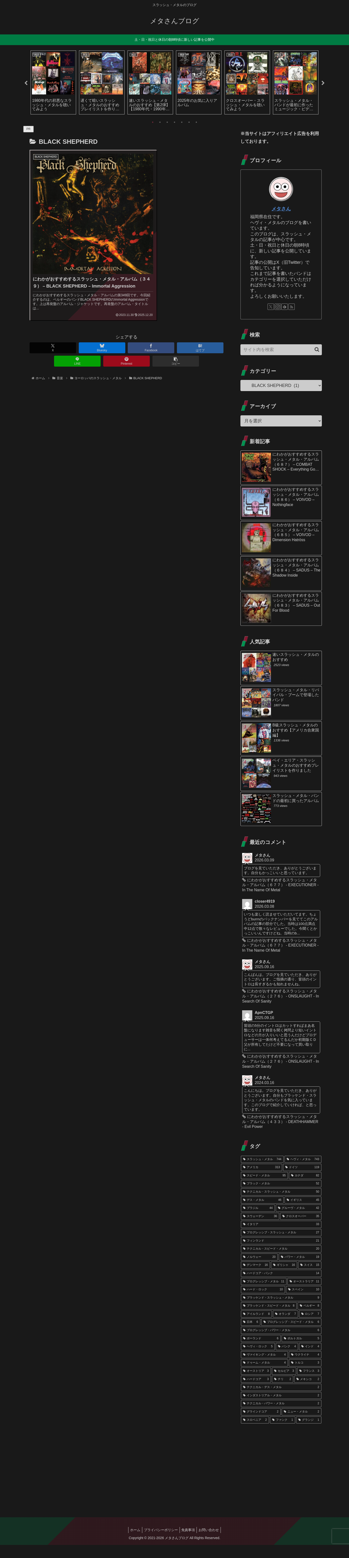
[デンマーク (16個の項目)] (255, 1278)
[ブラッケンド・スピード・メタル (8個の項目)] (269, 1319)
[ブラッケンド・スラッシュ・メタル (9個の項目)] (281, 1311)
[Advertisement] (281, 1479)
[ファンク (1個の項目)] (282, 1433)
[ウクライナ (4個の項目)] (305, 1368)
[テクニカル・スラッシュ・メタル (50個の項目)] (281, 1205)
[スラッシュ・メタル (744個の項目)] (262, 1172)
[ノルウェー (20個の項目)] (259, 1270)
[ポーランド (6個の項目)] (261, 1351)
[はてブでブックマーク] (200, 324)
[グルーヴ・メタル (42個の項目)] (298, 1221)
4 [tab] (174, 122)
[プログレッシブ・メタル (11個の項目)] (263, 1294)
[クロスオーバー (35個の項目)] (300, 1229)
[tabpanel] (53, 82)
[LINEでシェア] (77, 338)
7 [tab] (196, 122)
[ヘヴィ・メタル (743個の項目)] (303, 1172)
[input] (281, 349)
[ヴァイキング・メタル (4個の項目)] (264, 1368)
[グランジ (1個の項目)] (308, 1433)
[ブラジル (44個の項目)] (258, 1221)
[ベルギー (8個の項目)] (309, 1319)
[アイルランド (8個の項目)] (256, 1327)
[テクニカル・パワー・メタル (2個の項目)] (281, 1416)
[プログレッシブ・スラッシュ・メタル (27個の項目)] (281, 1245)
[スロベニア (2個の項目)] (255, 1433)
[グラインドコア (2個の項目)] (261, 1425)
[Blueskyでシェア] (102, 324)
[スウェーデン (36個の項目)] (260, 1229)
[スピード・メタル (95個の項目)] (264, 1188)
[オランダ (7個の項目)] (285, 1327)
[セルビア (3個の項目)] (284, 1384)
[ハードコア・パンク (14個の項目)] (281, 1286)
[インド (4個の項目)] (310, 1359)
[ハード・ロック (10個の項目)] (263, 1302)
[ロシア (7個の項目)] (310, 1327)
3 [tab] (167, 122)
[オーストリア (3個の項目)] (256, 1384)
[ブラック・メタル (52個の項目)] (281, 1196)
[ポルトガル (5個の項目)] (301, 1351)
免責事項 (189, 1543)
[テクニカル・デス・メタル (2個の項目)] (281, 1400)
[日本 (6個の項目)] (250, 1335)
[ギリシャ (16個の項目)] (284, 1278)
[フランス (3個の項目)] (309, 1384)
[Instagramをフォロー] (278, 307)
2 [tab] (160, 122)
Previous (26, 83)
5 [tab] (181, 122)
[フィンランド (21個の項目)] (281, 1253)
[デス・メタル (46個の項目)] (262, 1213)
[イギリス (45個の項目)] (303, 1213)
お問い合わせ (211, 1543)
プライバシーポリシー (160, 1543)
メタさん (281, 208)
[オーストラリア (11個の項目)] (304, 1294)
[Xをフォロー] (271, 307)
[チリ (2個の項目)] (282, 1392)
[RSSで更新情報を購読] (291, 307)
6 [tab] (189, 122)
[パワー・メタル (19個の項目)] (300, 1270)
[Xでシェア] (53, 324)
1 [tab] (152, 122)
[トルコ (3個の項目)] (305, 1376)
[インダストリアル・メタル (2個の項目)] (281, 1408)
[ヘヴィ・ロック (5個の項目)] (258, 1359)
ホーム (133, 1543)
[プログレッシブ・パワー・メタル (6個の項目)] (281, 1343)
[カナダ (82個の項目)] (305, 1188)
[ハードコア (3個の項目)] (256, 1392)
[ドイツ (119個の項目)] (302, 1180)
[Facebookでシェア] (151, 324)
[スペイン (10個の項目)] (303, 1302)
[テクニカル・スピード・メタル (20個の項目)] (281, 1262)
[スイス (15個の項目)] (309, 1278)
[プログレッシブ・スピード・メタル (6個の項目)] (291, 1335)
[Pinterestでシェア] (126, 338)
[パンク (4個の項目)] (287, 1359)
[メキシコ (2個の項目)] (307, 1392)
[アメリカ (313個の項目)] (261, 1180)
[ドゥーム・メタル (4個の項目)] (264, 1376)
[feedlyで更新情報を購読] (284, 307)
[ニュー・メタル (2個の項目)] (301, 1425)
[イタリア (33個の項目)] (281, 1237)
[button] (175, 338)
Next (323, 83)
